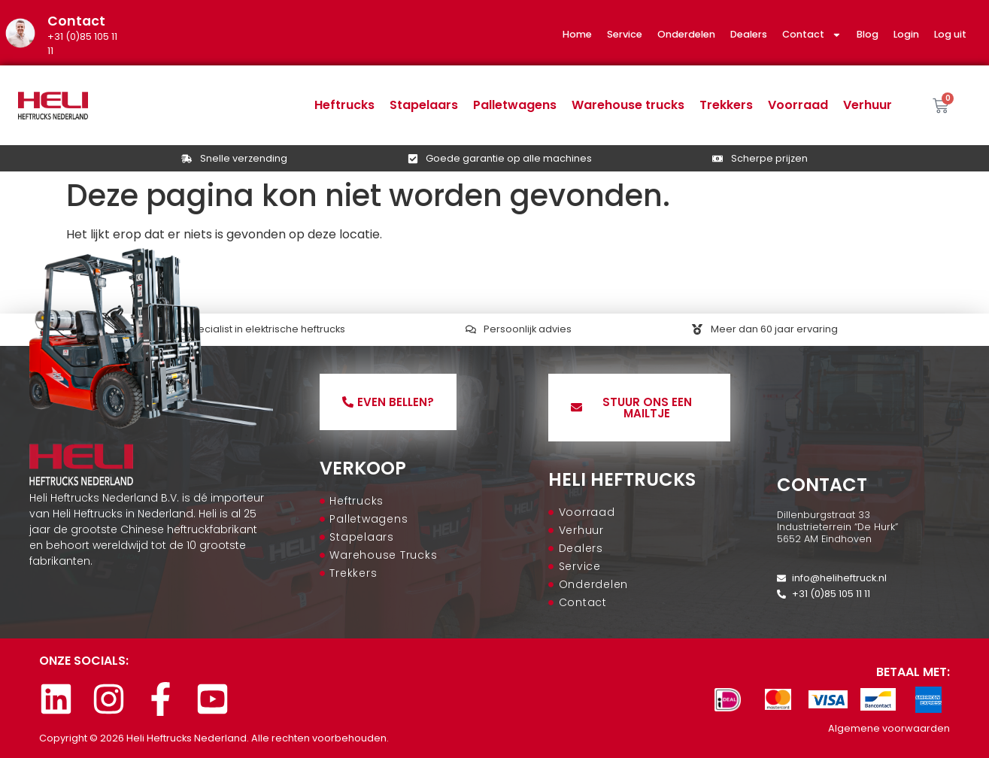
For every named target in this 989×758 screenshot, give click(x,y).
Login (906, 34)
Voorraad (798, 105)
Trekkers (726, 105)
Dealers (748, 34)
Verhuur (867, 105)
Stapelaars (424, 105)
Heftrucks (344, 105)
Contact (812, 35)
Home (577, 34)
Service (624, 34)
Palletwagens (515, 105)
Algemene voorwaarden (889, 728)
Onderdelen (686, 34)
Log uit (950, 34)
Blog (867, 34)
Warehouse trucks (628, 105)
